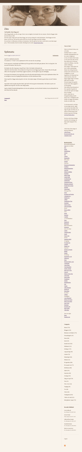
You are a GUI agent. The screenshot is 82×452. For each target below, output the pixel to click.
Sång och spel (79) (68, 378)
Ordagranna (67, 180)
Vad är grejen (67, 204)
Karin (65, 149)
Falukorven (67, 197)
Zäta (6, 29)
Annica (66, 156)
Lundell (66, 244)
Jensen (65, 153)
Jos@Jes (66, 170)
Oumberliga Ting (68, 201)
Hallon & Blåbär (68, 172)
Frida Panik (67, 189)
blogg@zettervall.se (38, 42)
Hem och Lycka (68, 270)
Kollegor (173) (67, 349)
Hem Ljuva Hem (68, 301)
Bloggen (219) (67, 330)
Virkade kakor (67, 232)
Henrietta (66, 305)
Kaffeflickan (67, 151)
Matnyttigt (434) (68, 357)
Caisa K (66, 272)
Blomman (66, 223)
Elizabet (66, 187)
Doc (65, 147)
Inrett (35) (66, 341)
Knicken (66, 215)
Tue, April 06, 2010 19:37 (15, 55)
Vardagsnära (55, 55)
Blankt (65, 251)
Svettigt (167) (67, 376)
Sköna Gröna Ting (68, 274)
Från (65, 146)
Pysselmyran (67, 242)
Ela (65, 154)
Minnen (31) (67, 359)
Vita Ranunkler (67, 267)
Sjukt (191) (66, 370)
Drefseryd (66, 289)
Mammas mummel (68, 184)
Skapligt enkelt (67, 239)
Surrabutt (66, 203)
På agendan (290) (68, 362)
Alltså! (65, 199)
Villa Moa (66, 310)
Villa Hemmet (67, 287)
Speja (65, 192)
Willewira (66, 258)
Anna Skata (67, 265)
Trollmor (66, 166)
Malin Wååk (67, 175)
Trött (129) (66, 392)
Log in (65, 438)
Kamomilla (66, 158)
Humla (65, 253)
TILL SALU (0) (68, 384)
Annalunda (66, 263)
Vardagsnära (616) (68, 394)
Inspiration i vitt (68, 256)
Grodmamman (67, 178)
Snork (65, 234)
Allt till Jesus (67, 132)
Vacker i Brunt (67, 268)
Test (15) (66, 381)
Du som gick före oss (69, 134)
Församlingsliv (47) (68, 335)
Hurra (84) (66, 338)
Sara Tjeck (66, 303)
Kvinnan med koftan (69, 194)
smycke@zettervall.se (69, 115)
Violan (65, 286)
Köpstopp (66, 227)
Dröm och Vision (68, 299)
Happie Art (66, 246)
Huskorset (66, 222)
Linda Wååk (67, 177)
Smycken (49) (67, 373)
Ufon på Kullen (67, 206)
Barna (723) (67, 327)
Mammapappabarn (68, 168)
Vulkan (66, 294)
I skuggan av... (67, 196)
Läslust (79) (67, 354)
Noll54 (65, 280)
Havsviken (66, 291)
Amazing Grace (68, 135)
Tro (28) (66, 389)
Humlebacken (67, 282)
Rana (65, 315)
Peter (65, 220)
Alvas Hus (66, 275)
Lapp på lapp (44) (68, 351)
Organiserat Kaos (68, 182)
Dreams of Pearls (68, 249)
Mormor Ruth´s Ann (69, 261)
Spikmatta (9, 51)
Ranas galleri (67, 210)
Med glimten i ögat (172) (70, 400)
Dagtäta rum (67, 317)
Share (5, 100)
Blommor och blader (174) (70, 333)
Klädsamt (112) (67, 346)
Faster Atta (66, 236)
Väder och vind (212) (69, 397)
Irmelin (66, 161)
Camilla (66, 217)
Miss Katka (67, 308)
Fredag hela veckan (68, 185)
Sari (65, 284)
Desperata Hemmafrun (69, 165)
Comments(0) (7, 98)
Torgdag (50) (67, 386)
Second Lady (67, 306)
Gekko (65, 230)
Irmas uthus (67, 277)
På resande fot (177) (69, 365)
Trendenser (66, 279)
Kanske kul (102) (68, 343)
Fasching (66, 173)
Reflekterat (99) (68, 367)
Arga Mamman (67, 298)
